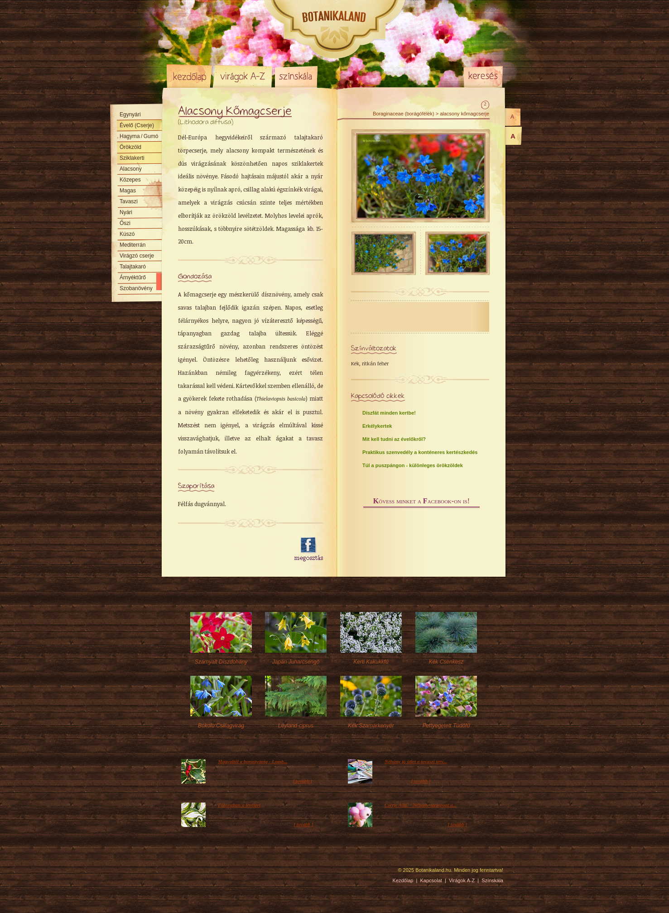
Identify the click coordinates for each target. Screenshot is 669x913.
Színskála (296, 76)
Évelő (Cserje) (137, 125)
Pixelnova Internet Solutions (188, 873)
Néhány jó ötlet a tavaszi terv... (416, 761)
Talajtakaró (133, 266)
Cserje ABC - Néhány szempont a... (421, 805)
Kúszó (127, 234)
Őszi (125, 223)
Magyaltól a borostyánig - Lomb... (253, 761)
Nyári (126, 212)
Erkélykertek (377, 426)
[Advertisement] (231, 549)
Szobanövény (136, 288)
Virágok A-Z (243, 76)
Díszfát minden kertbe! (389, 413)
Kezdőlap (189, 76)
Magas (128, 190)
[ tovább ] (303, 781)
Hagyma (139, 136)
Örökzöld (130, 147)
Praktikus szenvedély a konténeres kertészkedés (419, 452)
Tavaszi (129, 201)
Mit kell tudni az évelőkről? (394, 439)
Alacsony (131, 169)
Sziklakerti (132, 158)
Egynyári (130, 114)
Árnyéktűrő (133, 277)
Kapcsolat (431, 880)
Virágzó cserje (137, 256)
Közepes (130, 180)
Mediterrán (132, 245)
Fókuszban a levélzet (239, 805)
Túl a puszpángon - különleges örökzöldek (412, 465)
